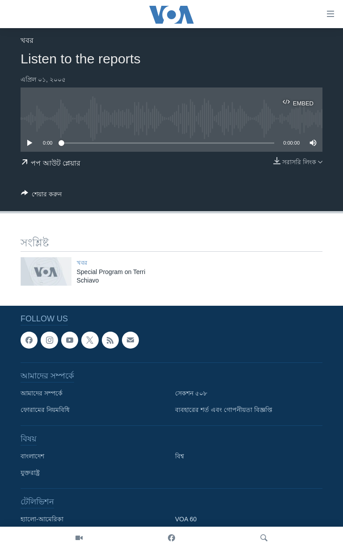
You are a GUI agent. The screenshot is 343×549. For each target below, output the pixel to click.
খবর (27, 40)
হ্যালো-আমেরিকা (42, 519)
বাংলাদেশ (32, 456)
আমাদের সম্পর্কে (42, 393)
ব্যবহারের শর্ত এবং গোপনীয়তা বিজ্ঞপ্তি (223, 409)
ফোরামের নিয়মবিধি (45, 409)
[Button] (41, 195)
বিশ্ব (179, 456)
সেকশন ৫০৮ (191, 393)
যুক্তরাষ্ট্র (30, 472)
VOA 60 (186, 519)
